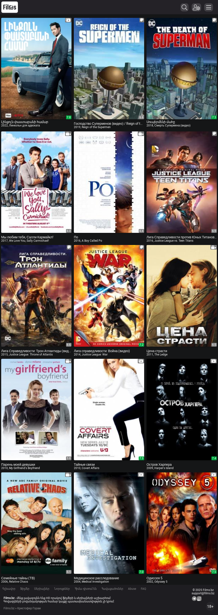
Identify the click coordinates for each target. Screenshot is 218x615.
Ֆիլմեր (24, 588)
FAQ (143, 588)
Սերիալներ (41, 588)
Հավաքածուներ (112, 588)
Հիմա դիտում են (86, 588)
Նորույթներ (62, 588)
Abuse (132, 588)
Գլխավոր (8, 588)
